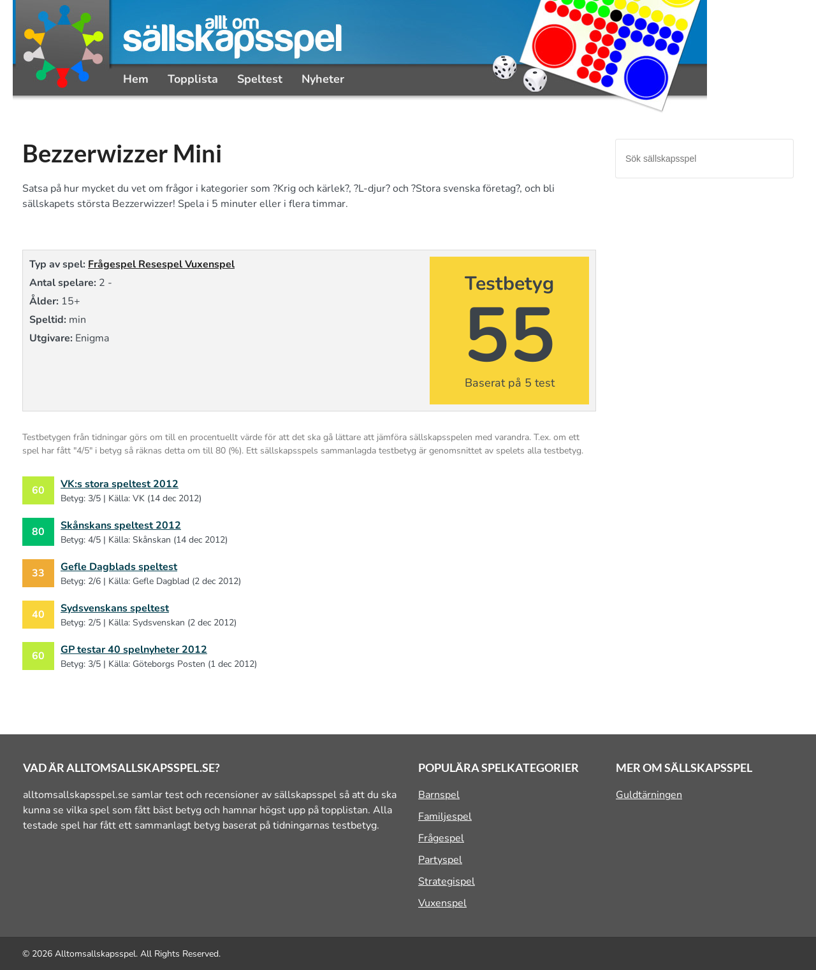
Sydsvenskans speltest (115, 608)
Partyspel (440, 860)
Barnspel (439, 795)
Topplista (193, 79)
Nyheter (323, 79)
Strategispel (446, 881)
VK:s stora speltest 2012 (119, 484)
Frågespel (113, 264)
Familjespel (445, 817)
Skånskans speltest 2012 (121, 525)
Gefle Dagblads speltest (119, 567)
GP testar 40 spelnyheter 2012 (134, 650)
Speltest (259, 79)
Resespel (161, 264)
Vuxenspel (210, 264)
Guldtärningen (649, 795)
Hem (136, 79)
